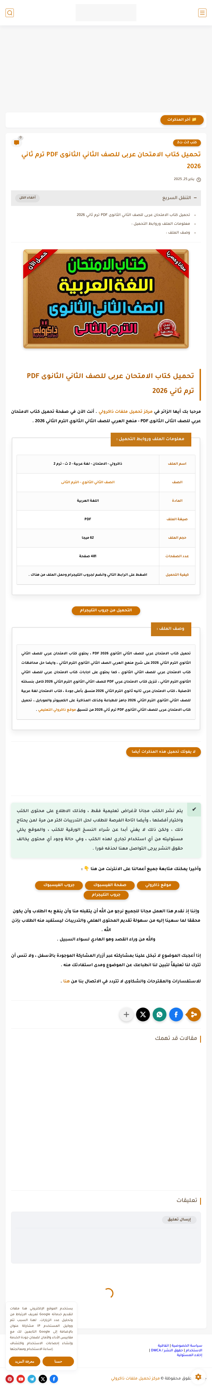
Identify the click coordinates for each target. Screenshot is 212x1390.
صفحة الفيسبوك (109, 885)
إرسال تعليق (179, 1220)
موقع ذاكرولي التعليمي (57, 710)
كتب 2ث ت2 (187, 143)
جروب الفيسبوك (59, 885)
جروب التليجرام (106, 895)
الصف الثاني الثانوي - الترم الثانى (88, 483)
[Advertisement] (106, 69)
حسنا (58, 1361)
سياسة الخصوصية (187, 1346)
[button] (176, 1014)
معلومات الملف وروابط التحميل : (160, 224)
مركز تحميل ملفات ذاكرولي (126, 412)
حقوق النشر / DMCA (167, 1351)
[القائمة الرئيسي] (202, 13)
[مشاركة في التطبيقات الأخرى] (126, 1014)
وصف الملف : (178, 233)
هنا (66, 981)
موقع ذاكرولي (158, 885)
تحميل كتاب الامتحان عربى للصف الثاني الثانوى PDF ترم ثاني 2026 (133, 215)
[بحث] (10, 13)
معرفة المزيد (25, 1361)
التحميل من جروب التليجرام (106, 611)
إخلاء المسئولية (189, 1355)
